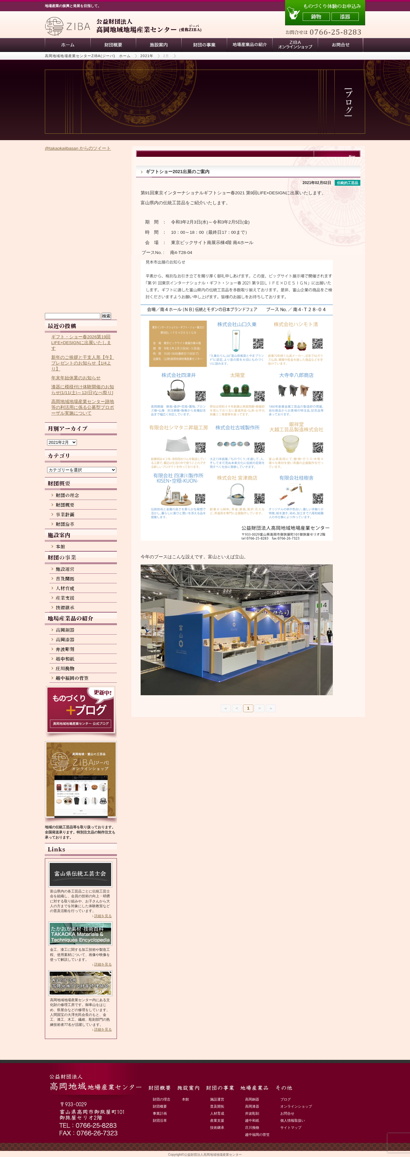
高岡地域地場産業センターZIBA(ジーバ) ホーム (88, 56)
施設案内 (158, 45)
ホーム (67, 45)
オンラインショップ (296, 1106)
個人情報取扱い (292, 1120)
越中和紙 (252, 1120)
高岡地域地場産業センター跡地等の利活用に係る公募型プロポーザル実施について (82, 407)
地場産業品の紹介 (249, 45)
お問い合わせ (340, 45)
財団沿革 (160, 1120)
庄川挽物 (252, 1127)
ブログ (285, 1099)
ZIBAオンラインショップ (295, 45)
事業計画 (160, 1113)
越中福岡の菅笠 (257, 1134)
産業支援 (217, 1120)
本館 (185, 1099)
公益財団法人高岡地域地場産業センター (213, 1154)
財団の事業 (204, 45)
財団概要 (113, 45)
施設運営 (217, 1099)
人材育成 (217, 1113)
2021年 (146, 56)
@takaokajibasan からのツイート (78, 148)
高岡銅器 (252, 1099)
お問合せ (287, 1113)
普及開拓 (217, 1106)
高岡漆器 (252, 1106)
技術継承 (217, 1127)
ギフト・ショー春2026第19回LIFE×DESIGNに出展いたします (81, 342)
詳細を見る (103, 916)
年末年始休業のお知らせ (76, 378)
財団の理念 (161, 1099)
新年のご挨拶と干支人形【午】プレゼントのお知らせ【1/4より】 (82, 363)
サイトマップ (290, 1127)
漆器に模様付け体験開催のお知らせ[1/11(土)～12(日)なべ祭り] (82, 389)
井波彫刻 (252, 1113)
